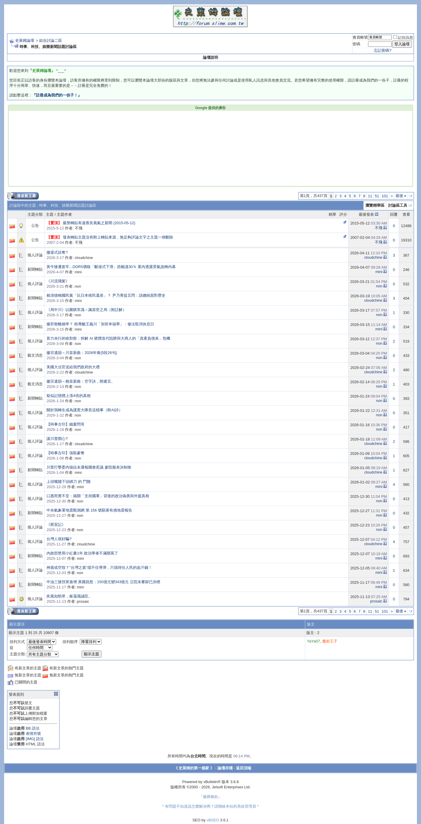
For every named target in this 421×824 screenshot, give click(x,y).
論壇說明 (210, 57)
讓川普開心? (57, 438)
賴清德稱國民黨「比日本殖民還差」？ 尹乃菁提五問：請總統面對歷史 (105, 295)
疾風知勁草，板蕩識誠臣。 (69, 596)
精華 (332, 214)
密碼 (356, 44)
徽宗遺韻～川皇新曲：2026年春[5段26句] (81, 352)
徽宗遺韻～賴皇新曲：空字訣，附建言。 (80, 381)
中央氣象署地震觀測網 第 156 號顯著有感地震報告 (89, 510)
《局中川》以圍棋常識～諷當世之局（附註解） (86, 310)
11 (370, 196)
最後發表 (366, 214)
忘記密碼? (382, 50)
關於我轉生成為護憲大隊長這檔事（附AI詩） (84, 410)
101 (385, 196)
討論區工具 (397, 205)
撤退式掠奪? (57, 252)
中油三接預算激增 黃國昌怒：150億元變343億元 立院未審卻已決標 (103, 582)
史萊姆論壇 (24, 40)
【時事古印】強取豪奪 (65, 453)
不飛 (378, 228)
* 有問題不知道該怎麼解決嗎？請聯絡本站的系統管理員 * (210, 806)
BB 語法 (32, 728)
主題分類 (35, 214)
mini (378, 272)
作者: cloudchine (69, 257)
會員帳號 (360, 37)
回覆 (394, 214)
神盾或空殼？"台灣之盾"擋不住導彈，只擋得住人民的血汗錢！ (99, 567)
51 (377, 196)
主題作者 (64, 214)
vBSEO (213, 820)
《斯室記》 (55, 524)
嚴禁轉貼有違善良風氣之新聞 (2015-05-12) (99, 223)
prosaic (376, 601)
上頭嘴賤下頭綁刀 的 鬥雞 (68, 481)
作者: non (63, 286)
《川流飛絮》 (57, 281)
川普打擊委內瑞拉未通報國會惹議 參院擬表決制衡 (88, 467)
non (379, 286)
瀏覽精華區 (374, 205)
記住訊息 (403, 37)
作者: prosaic (67, 601)
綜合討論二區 (50, 40)
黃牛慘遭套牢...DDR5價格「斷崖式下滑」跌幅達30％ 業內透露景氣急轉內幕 (110, 267)
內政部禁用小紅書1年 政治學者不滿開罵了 (82, 553)
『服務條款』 (210, 796)
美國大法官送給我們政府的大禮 (73, 367)
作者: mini (64, 272)
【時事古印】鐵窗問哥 (65, 424)
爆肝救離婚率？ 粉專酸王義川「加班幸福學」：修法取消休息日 (100, 324)
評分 (343, 214)
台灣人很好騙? (58, 539)
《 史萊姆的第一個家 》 (194, 768)
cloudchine (373, 257)
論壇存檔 (225, 768)
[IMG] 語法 (35, 739)
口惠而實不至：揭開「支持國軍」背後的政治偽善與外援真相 (97, 496)
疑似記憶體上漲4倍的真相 (68, 395)
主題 (50, 214)
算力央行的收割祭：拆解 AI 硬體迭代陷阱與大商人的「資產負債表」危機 (108, 338)
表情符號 (33, 733)
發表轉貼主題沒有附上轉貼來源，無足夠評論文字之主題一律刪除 (118, 237)
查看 (406, 214)
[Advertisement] (121, 147)
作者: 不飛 (64, 228)
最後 (401, 196)
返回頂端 (243, 768)
